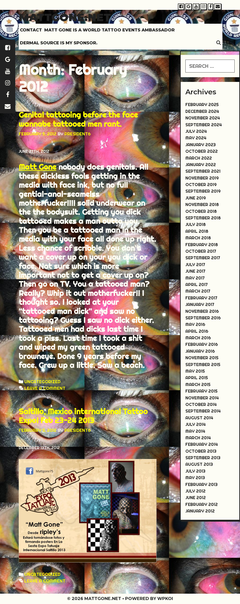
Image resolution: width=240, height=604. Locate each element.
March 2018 (198, 238)
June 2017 (195, 271)
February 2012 (201, 504)
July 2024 (196, 131)
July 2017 (195, 264)
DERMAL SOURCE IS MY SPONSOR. (59, 43)
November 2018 (202, 204)
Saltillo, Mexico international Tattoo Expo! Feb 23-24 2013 (83, 416)
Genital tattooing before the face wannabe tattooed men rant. (78, 119)
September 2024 (203, 124)
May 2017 (195, 278)
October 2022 (201, 151)
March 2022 (198, 158)
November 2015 (201, 357)
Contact (31, 30)
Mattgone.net (65, 17)
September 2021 (203, 171)
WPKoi (165, 598)
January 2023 (200, 144)
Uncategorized (42, 381)
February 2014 (201, 444)
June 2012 (195, 497)
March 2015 (197, 384)
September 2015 (202, 364)
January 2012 (200, 511)
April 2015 (196, 377)
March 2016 (198, 337)
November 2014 (202, 398)
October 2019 (201, 184)
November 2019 (202, 178)
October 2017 (200, 251)
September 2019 (203, 191)
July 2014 (195, 424)
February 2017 (201, 298)
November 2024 (202, 118)
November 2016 (202, 311)
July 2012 (195, 491)
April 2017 (196, 284)
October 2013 (200, 451)
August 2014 (199, 418)
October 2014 (201, 404)
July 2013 (195, 471)
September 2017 (202, 257)
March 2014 (198, 437)
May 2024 (195, 138)
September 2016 (203, 318)
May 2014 (195, 431)
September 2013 (202, 457)
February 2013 (201, 484)
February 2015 (201, 391)
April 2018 (196, 231)
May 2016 (195, 324)
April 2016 (196, 331)
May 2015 (195, 371)
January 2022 (200, 164)
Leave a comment (44, 388)
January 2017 (199, 304)
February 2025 (202, 104)
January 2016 (200, 351)
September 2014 (203, 411)
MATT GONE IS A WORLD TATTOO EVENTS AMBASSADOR (109, 30)
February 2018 (201, 244)
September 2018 (203, 218)
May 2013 (195, 477)
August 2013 (199, 464)
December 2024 (202, 111)
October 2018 (201, 211)
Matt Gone (37, 167)
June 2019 (195, 198)
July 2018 (195, 224)
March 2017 (197, 291)
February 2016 (201, 344)
